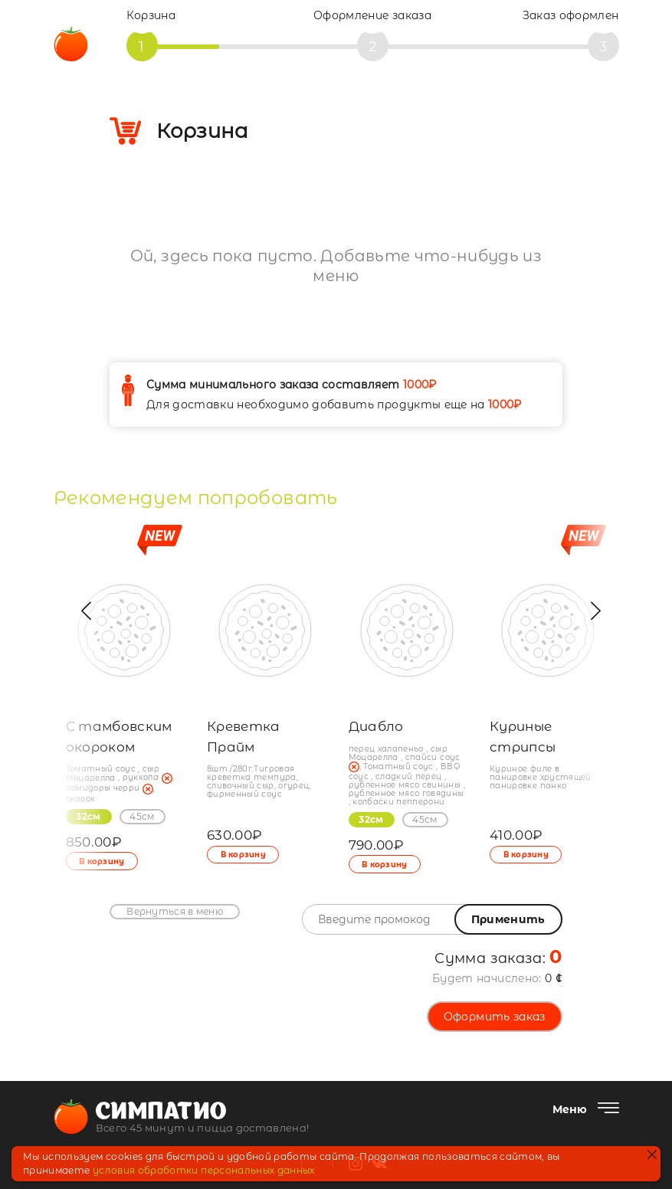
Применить (508, 919)
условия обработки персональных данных (204, 1170)
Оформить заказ (495, 1017)
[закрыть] (652, 1155)
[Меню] (585, 1109)
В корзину (244, 854)
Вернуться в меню (174, 911)
